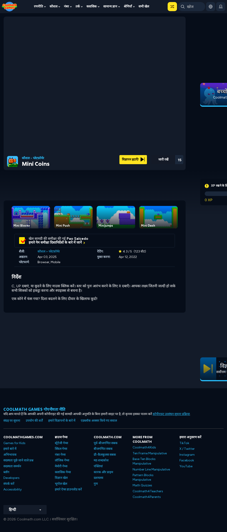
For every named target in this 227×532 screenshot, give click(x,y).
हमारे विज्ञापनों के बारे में (61, 421)
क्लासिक (91, 6)
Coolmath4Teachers (148, 491)
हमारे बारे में (9, 449)
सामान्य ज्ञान (110, 6)
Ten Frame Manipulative (150, 453)
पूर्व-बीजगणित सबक (106, 443)
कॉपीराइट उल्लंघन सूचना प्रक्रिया (171, 414)
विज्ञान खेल (61, 478)
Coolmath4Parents (147, 497)
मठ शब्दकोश (101, 460)
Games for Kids (14, 443)
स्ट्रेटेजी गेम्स (61, 443)
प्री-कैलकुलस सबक (105, 455)
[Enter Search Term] (191, 6)
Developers (11, 478)
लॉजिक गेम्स (62, 460)
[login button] (220, 6)
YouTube (185, 466)
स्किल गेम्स (61, 449)
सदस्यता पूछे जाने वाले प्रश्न (18, 460)
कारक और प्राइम (103, 472)
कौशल (53, 6)
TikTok (184, 443)
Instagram (187, 455)
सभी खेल (144, 6)
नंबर (66, 6)
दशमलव (98, 478)
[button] (172, 6)
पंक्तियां (98, 466)
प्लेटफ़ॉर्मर (38, 158)
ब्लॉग (6, 472)
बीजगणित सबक (103, 449)
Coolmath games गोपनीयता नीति (34, 409)
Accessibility (12, 489)
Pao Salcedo (77, 239)
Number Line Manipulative (151, 469)
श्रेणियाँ (128, 6)
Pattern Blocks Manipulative (143, 477)
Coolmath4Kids (144, 447)
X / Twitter (187, 449)
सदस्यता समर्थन (12, 466)
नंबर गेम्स (60, 455)
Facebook (186, 460)
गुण (96, 484)
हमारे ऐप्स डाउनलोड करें (68, 489)
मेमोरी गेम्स (61, 466)
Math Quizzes (142, 485)
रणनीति (38, 6)
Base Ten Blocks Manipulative (144, 461)
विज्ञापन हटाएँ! (133, 159)
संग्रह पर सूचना (11, 421)
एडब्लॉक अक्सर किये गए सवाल (99, 421)
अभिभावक (10, 455)
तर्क (78, 6)
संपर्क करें (8, 484)
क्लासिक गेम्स (63, 472)
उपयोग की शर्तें (34, 421)
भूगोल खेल (61, 484)
